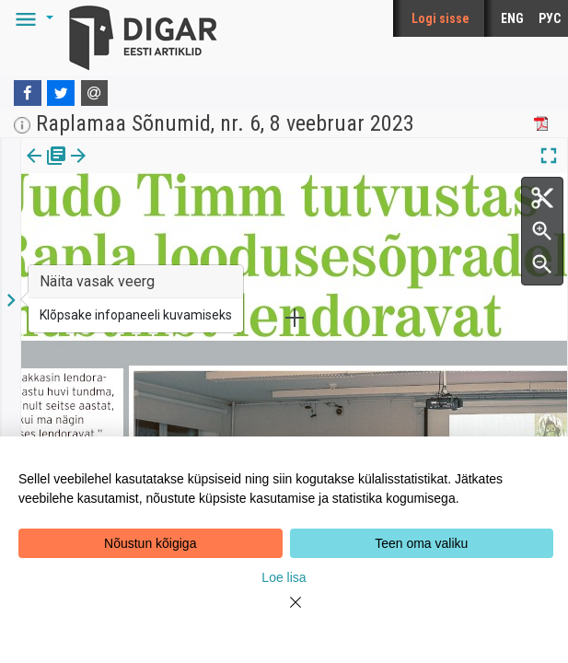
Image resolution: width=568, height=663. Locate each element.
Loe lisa (283, 577)
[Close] (284, 613)
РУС (550, 18)
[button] (31, 18)
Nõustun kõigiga (150, 543)
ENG (512, 18)
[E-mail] (95, 93)
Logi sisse (440, 18)
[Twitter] (61, 93)
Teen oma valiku (421, 543)
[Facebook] (27, 93)
